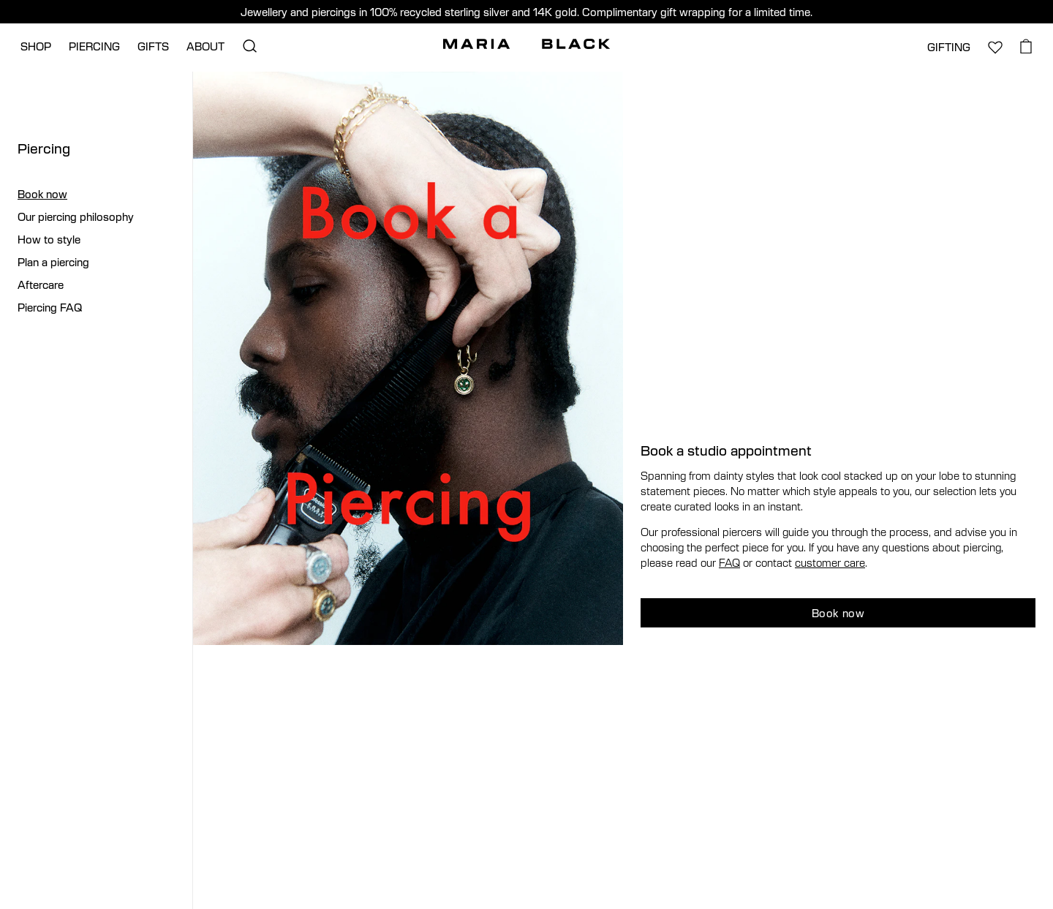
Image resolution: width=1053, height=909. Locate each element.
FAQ (729, 562)
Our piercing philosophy (76, 216)
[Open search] (249, 46)
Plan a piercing (53, 262)
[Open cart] (1026, 46)
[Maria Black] (526, 44)
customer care (830, 562)
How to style (49, 239)
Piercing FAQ (50, 307)
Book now (42, 194)
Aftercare (41, 284)
